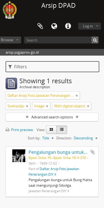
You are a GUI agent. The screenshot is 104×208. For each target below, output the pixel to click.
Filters (17, 67)
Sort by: (34, 138)
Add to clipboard (92, 152)
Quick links (68, 26)
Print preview (19, 129)
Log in (88, 26)
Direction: (64, 138)
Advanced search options (52, 117)
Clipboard (40, 26)
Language (54, 26)
